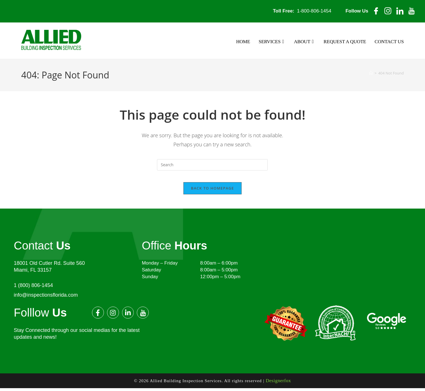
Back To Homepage (212, 193)
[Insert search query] (212, 164)
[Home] (371, 72)
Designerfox (278, 384)
